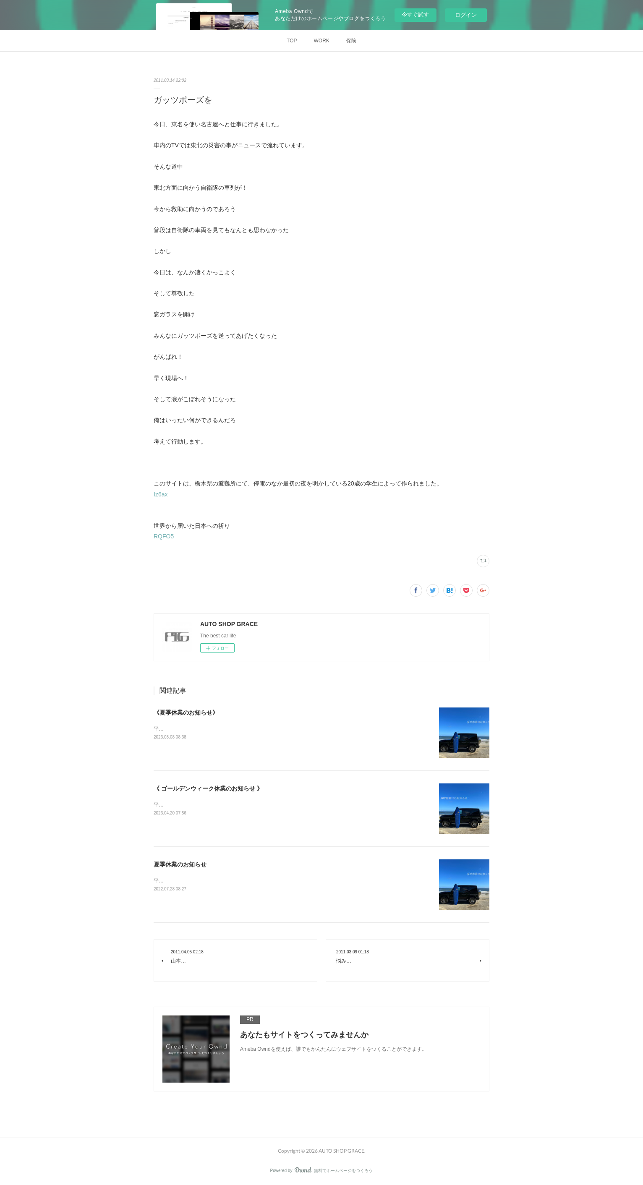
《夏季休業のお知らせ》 (186, 712)
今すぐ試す (415, 14)
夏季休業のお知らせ (180, 864)
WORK (321, 41)
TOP (292, 41)
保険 (351, 41)
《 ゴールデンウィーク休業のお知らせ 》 (208, 788)
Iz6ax (160, 494)
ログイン (466, 15)
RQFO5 (164, 536)
